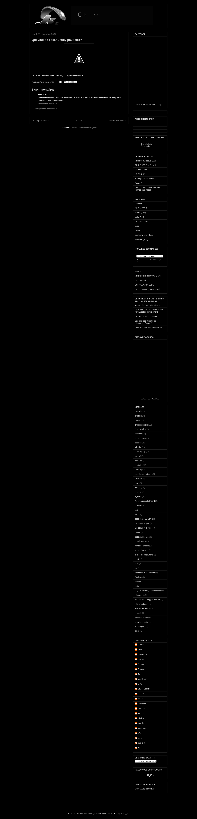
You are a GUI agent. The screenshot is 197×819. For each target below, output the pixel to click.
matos (137, 420)
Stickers (138, 577)
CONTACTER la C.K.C (144, 789)
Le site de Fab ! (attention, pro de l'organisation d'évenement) (149, 311)
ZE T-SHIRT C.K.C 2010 (145, 165)
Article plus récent (40, 120)
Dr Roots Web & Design (85, 813)
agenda (138, 496)
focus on (138, 478)
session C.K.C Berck (144, 519)
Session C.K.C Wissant (145, 573)
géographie (140, 595)
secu (137, 514)
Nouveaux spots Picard (145, 501)
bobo (137, 586)
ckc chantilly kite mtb (144, 474)
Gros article (140, 429)
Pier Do (141, 694)
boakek (138, 582)
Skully (140, 699)
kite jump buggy (141, 604)
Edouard (141, 664)
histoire (138, 492)
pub (136, 510)
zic (136, 568)
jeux (137, 564)
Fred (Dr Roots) (141, 221)
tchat (145, 104)
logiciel (138, 613)
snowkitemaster (141, 622)
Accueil (78, 120)
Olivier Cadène (144, 689)
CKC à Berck (140, 280)
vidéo (137, 456)
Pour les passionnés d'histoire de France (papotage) (149, 188)
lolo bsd (141, 718)
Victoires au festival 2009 (145, 161)
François (141, 669)
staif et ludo (143, 743)
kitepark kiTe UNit (142, 608)
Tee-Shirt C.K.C (141, 550)
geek (137, 559)
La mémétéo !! (141, 170)
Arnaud (141, 644)
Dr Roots (141, 659)
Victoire (138, 447)
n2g (139, 733)
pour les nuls (140, 541)
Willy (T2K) (139, 217)
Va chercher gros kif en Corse (147, 305)
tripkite (138, 470)
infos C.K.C (140, 438)
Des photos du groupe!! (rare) (147, 289)
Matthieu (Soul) (141, 239)
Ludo (137, 226)
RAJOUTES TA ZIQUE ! (150, 399)
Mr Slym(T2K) (141, 208)
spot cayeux (140, 626)
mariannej (142, 728)
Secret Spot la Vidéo (143, 528)
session (138, 443)
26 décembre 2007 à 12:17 (48, 104)
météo (137, 532)
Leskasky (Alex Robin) (144, 235)
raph (140, 738)
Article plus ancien (117, 120)
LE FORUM (140, 174)
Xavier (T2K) (140, 212)
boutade (138, 465)
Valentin (141, 708)
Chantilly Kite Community (146, 145)
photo (137, 416)
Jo (139, 674)
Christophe (142, 654)
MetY (140, 684)
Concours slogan (142, 523)
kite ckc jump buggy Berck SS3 (148, 600)
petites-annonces (142, 537)
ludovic (141, 723)
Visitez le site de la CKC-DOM (147, 276)
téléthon (138, 434)
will (139, 748)
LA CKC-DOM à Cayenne (146, 316)
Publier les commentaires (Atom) (85, 128)
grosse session (141, 425)
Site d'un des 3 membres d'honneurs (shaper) (145, 322)
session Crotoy (141, 617)
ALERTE (138, 461)
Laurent (138, 230)
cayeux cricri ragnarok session (148, 590)
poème (138, 505)
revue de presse (142, 546)
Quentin (138, 203)
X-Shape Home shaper (144, 179)
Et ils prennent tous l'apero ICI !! (148, 328)
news (137, 483)
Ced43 (140, 649)
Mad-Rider (142, 679)
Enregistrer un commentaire (46, 109)
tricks (137, 631)
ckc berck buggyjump (144, 555)
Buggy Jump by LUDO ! (145, 285)
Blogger (125, 813)
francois (141, 713)
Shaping (138, 487)
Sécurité (138, 183)
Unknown (142, 703)
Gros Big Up (140, 452)
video (137, 411)
